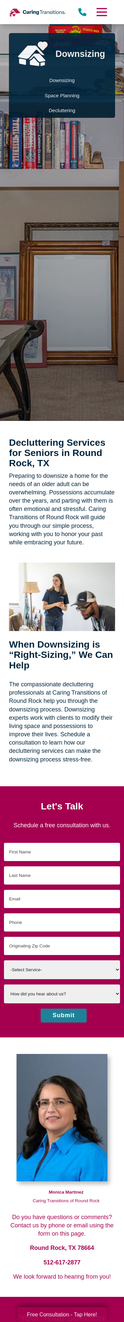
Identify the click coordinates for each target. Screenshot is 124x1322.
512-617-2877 (61, 1262)
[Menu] (101, 12)
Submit (64, 1015)
